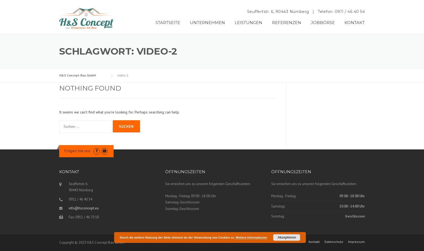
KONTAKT (355, 22)
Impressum (356, 241)
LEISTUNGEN (248, 22)
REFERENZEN (286, 22)
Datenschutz (333, 241)
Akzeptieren (286, 237)
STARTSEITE (167, 22)
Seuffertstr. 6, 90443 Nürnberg (278, 11)
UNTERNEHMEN (207, 22)
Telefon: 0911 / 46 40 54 (341, 11)
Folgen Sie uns (77, 151)
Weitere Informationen (251, 237)
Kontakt (314, 241)
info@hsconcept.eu (84, 208)
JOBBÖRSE (323, 22)
